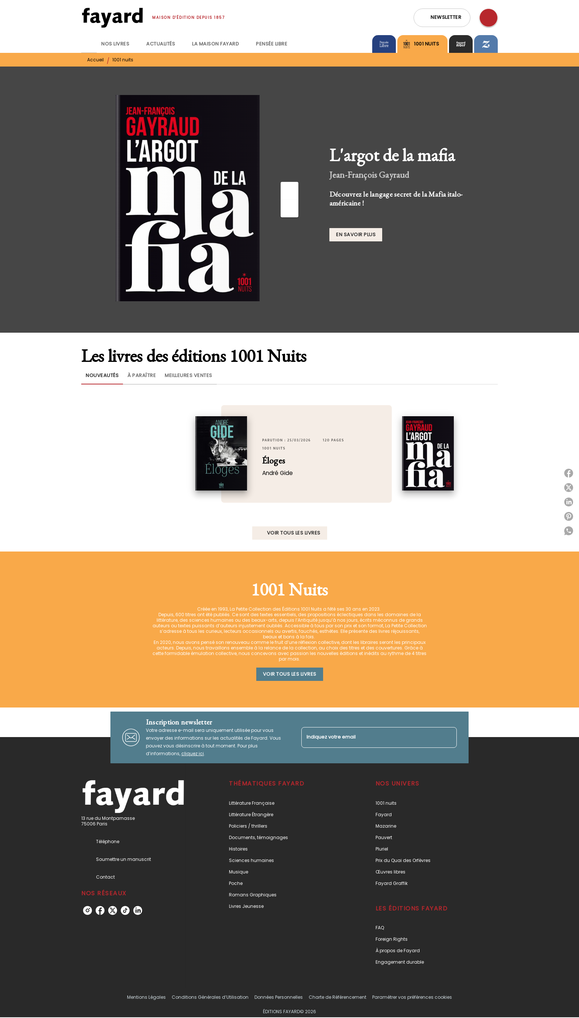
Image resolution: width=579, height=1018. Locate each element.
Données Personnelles (278, 997)
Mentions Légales (146, 997)
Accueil (95, 60)
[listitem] (87, 910)
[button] (442, 18)
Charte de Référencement (337, 997)
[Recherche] (488, 18)
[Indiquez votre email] (369, 737)
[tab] (89, 44)
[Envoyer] (448, 737)
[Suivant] (289, 208)
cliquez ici (192, 753)
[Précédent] (289, 191)
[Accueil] (112, 17)
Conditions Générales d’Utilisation (210, 997)
